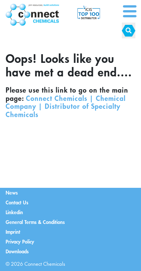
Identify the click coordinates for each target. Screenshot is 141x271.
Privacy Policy (20, 241)
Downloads (17, 251)
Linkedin (14, 212)
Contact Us (17, 202)
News (12, 192)
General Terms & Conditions (35, 221)
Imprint (13, 231)
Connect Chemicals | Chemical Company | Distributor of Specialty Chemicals (66, 106)
